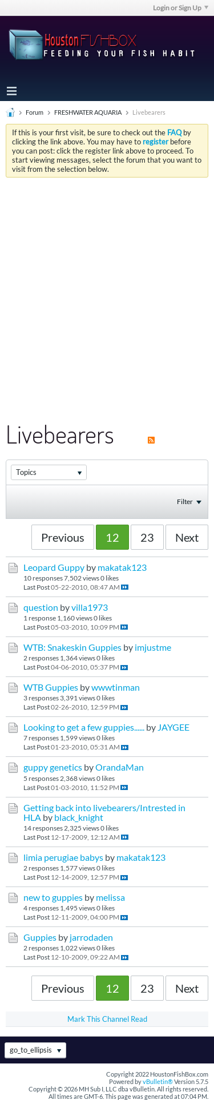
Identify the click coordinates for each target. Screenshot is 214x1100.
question (40, 607)
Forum (34, 112)
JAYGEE (173, 727)
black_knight (78, 817)
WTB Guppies (50, 687)
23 (147, 537)
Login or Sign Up (180, 7)
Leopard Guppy (53, 567)
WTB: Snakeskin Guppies (72, 647)
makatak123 (122, 567)
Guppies (39, 937)
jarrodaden (91, 937)
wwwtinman (115, 687)
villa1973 (89, 607)
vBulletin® (158, 1081)
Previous (62, 537)
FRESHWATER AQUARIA (88, 112)
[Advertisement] (107, 290)
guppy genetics (52, 767)
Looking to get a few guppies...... (83, 727)
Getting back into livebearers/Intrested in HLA (104, 813)
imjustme (153, 647)
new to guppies (53, 897)
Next (187, 537)
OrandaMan (119, 767)
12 (112, 537)
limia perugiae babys (63, 857)
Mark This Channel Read (107, 1019)
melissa (110, 897)
